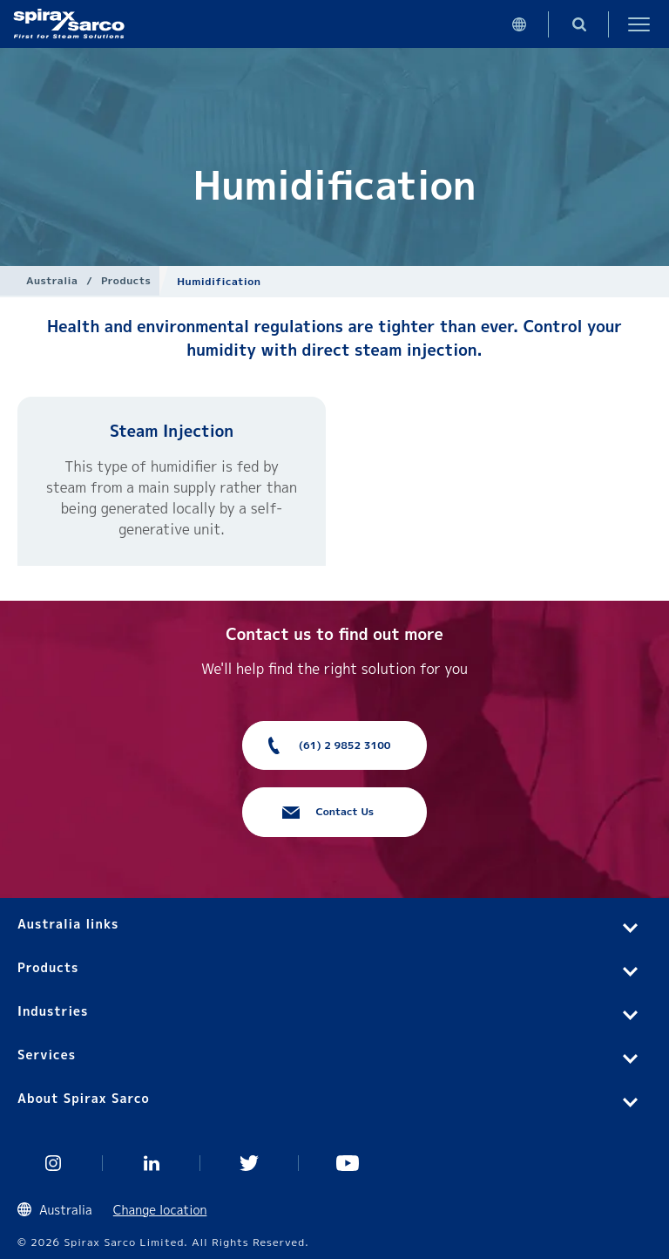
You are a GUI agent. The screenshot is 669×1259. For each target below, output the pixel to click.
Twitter (249, 1163)
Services (46, 1054)
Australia (52, 280)
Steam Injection (171, 431)
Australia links (67, 923)
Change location (160, 1209)
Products (126, 280)
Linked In (152, 1163)
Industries (52, 1011)
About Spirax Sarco (83, 1098)
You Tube (348, 1163)
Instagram (53, 1163)
